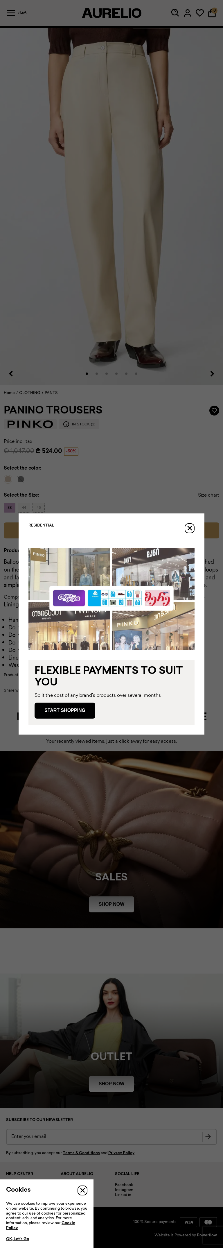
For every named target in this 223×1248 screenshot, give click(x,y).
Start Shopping (64, 710)
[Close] (190, 528)
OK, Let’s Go (17, 1239)
